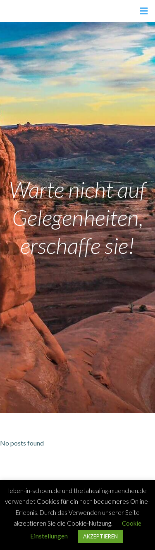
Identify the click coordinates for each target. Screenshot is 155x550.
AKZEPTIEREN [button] (100, 536)
